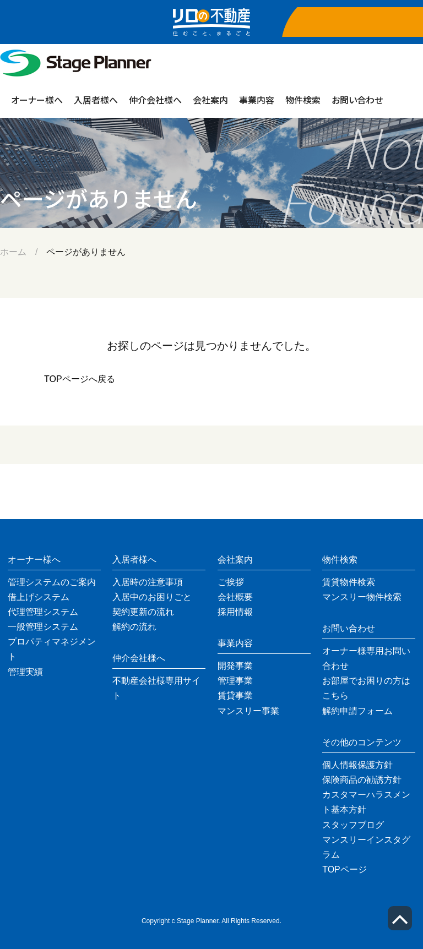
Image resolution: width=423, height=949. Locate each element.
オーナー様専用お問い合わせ (366, 658)
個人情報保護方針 (357, 765)
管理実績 (25, 672)
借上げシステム (38, 597)
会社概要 (235, 597)
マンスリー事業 (248, 711)
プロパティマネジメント (52, 649)
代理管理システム (43, 612)
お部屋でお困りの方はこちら (366, 688)
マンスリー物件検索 (362, 597)
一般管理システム (43, 626)
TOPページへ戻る (79, 379)
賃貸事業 (235, 695)
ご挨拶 (231, 582)
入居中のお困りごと (152, 597)
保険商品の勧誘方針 (362, 779)
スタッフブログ (353, 825)
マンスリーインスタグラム (366, 847)
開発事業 (235, 665)
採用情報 (235, 612)
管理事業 (235, 680)
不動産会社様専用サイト (156, 688)
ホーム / (23, 252)
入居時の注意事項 (147, 582)
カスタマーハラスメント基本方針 (366, 802)
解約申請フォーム (357, 711)
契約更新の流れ (143, 612)
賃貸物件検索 (348, 582)
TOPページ (344, 869)
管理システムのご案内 (52, 582)
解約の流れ (134, 626)
